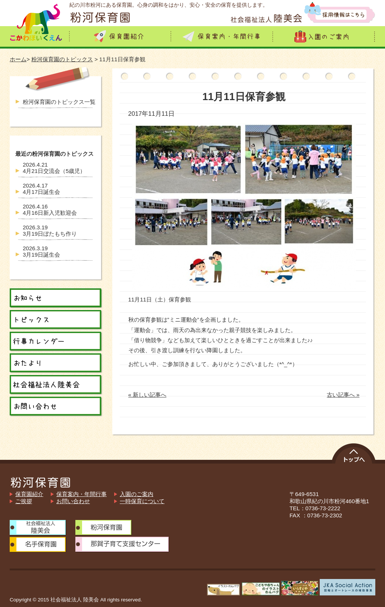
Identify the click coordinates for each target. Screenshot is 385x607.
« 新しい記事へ (147, 394)
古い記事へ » (343, 394)
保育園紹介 (29, 494)
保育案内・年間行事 (81, 494)
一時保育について (142, 501)
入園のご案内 (136, 494)
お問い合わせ (73, 501)
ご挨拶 (23, 501)
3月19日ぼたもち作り (50, 230)
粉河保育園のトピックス (62, 59)
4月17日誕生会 (41, 188)
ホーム (18, 59)
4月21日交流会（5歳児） (54, 167)
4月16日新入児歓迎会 (50, 209)
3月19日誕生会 (41, 251)
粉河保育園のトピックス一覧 (59, 102)
